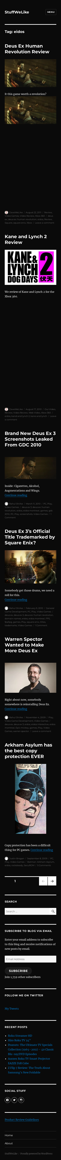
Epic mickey (22, 727)
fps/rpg (8, 622)
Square (8, 222)
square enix (19, 222)
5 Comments (44, 865)
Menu (50, 12)
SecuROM (29, 865)
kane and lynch (39, 416)
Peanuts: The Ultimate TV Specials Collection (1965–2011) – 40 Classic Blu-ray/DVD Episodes (31, 1049)
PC (44, 503)
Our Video (50, 409)
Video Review (27, 216)
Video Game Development (19, 720)
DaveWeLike (16, 212)
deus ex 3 (27, 507)
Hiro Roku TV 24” (19, 1040)
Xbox (29, 222)
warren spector (21, 731)
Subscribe (18, 971)
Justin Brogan (16, 858)
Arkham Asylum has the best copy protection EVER (28, 750)
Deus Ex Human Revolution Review (27, 48)
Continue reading (16, 495)
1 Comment (41, 625)
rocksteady (17, 865)
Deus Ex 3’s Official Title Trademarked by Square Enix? (30, 536)
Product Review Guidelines (22, 1119)
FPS (48, 618)
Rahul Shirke (16, 503)
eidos (40, 219)
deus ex (9, 615)
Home (9, 1135)
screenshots (26, 514)
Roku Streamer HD (20, 1035)
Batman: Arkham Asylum (40, 862)
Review (48, 212)
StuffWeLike (17, 12)
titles (42, 622)
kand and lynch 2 (20, 416)
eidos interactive (40, 724)
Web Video (34, 412)
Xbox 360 (40, 216)
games (44, 510)
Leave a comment (44, 222)
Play (49, 503)
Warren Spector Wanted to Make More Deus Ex (24, 644)
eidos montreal (31, 510)
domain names (13, 618)
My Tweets (12, 1008)
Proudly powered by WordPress (36, 1153)
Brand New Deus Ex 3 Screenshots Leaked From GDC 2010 (30, 439)
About (9, 1143)
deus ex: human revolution (22, 219)
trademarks (11, 625)
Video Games (12, 216)
